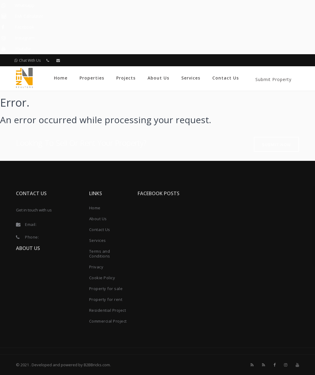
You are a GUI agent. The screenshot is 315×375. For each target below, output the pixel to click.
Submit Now (276, 144)
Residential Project (107, 310)
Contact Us (225, 78)
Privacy (96, 267)
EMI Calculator (29, 16)
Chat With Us (27, 60)
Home (60, 78)
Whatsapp (24, 5)
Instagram (25, 38)
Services (190, 78)
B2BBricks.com (97, 364)
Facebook (24, 27)
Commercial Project (108, 321)
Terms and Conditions (99, 253)
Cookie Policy (102, 277)
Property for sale (106, 288)
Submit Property (273, 79)
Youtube (23, 49)
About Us (158, 78)
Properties (92, 78)
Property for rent (106, 299)
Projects (126, 78)
